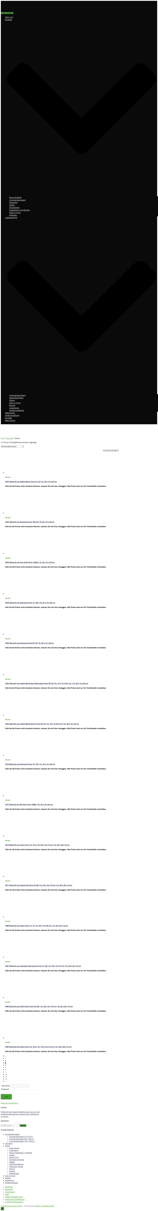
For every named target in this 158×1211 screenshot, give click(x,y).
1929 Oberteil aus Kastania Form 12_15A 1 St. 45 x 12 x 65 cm (30, 603)
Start (3, 438)
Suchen (23, 1125)
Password (5, 1089)
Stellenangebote (12, 415)
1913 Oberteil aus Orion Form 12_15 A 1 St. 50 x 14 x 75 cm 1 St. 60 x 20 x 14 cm (37, 845)
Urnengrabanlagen (17, 200)
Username (5, 1086)
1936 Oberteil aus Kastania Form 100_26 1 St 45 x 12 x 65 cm (29, 522)
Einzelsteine (14, 207)
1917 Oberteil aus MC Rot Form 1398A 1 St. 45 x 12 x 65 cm (29, 804)
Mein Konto (10, 420)
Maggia (12, 1162)
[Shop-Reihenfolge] (12, 447)
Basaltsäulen (14, 1173)
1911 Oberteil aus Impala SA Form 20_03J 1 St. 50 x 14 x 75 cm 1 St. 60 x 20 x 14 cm (38, 885)
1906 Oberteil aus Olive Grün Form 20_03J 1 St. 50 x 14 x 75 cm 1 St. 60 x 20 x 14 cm (39, 1006)
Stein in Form (15, 212)
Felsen (12, 400)
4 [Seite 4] (5, 1065)
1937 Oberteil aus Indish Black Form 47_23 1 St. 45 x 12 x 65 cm (31, 482)
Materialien (10, 413)
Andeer (12, 1155)
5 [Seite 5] (5, 1067)
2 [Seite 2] (5, 1060)
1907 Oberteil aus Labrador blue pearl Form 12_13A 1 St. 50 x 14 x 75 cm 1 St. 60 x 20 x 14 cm (43, 966)
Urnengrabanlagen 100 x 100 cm (22, 1141)
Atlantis (12, 1171)
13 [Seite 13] (6, 1074)
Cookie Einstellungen (14, 1202)
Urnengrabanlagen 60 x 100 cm (21, 1139)
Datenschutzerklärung (14, 1199)
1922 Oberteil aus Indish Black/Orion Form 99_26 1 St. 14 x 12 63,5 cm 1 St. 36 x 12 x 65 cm (42, 724)
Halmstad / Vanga (16, 1166)
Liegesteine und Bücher (19, 210)
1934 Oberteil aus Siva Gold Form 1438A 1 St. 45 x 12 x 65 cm (30, 562)
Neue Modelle (15, 197)
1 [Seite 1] (5, 1058)
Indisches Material (16, 1164)
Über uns (9, 17)
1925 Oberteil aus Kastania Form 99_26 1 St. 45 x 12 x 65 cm (29, 643)
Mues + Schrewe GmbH (45, 1206)
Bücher (12, 405)
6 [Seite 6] (5, 1070)
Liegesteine (14, 408)
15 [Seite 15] (6, 1079)
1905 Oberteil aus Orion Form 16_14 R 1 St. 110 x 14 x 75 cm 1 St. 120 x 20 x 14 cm (38, 1047)
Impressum (10, 1192)
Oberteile (13, 202)
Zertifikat (9, 1187)
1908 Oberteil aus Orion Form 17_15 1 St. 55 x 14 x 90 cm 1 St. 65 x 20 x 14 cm (36, 926)
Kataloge (13, 215)
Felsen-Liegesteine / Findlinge (20, 1153)
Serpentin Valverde (16, 1160)
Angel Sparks (14, 1148)
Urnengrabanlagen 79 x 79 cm (21, 1136)
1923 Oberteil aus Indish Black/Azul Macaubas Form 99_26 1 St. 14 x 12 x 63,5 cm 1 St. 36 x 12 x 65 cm (46, 683)
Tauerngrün (13, 1150)
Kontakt (8, 418)
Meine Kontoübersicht (9, 1103)
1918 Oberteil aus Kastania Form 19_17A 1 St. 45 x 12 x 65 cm (30, 764)
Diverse (12, 1169)
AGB (7, 1194)
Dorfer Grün (14, 1157)
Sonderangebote (16, 410)
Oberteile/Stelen (16, 398)
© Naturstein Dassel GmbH (11, 1206)
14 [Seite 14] (6, 1076)
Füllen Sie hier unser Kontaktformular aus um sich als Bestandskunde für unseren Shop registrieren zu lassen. (20, 1114)
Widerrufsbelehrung (14, 1197)
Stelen (12, 205)
